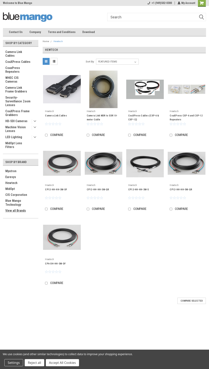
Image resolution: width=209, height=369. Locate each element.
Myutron (10, 171)
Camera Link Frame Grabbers (16, 89)
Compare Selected (192, 300)
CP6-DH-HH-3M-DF (55, 263)
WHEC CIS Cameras (12, 79)
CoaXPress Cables (17, 62)
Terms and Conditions (61, 32)
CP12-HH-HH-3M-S (138, 189)
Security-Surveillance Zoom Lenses (17, 101)
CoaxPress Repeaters (12, 70)
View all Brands (15, 210)
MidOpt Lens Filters (13, 145)
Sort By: (90, 61)
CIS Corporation (16, 195)
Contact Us (16, 32)
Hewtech (11, 183)
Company (35, 32)
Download (88, 32)
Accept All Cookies (62, 363)
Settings (14, 363)
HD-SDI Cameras (16, 121)
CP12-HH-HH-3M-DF (56, 189)
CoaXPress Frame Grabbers (17, 113)
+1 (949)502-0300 (159, 3)
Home (46, 41)
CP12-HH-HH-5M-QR (181, 189)
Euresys (10, 177)
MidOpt (10, 189)
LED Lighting (13, 137)
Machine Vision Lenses (15, 129)
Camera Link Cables (13, 54)
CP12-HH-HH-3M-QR (98, 189)
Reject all (34, 363)
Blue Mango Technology (13, 203)
